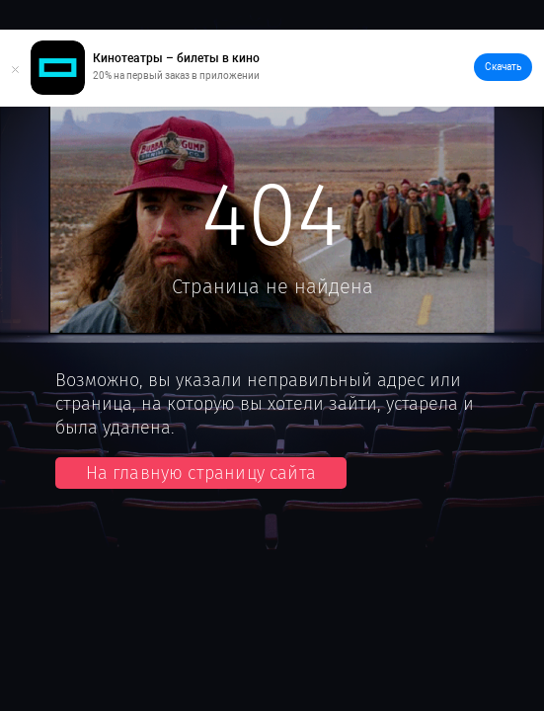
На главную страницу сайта (201, 473)
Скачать (503, 66)
